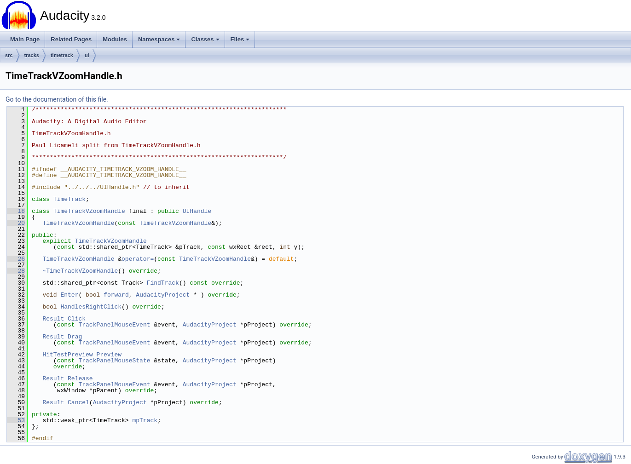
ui (87, 55)
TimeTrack (69, 199)
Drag (75, 336)
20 (16, 223)
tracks (31, 55)
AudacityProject (163, 295)
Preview (109, 354)
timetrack (62, 55)
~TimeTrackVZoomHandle (80, 271)
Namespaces (159, 39)
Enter (69, 295)
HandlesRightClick (91, 307)
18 (16, 211)
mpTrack (144, 420)
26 (16, 259)
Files (240, 39)
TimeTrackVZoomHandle (89, 211)
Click (77, 319)
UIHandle (197, 211)
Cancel (78, 402)
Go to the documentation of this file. (57, 99)
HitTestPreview (67, 354)
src (9, 55)
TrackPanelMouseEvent (114, 325)
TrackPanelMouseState (114, 360)
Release (80, 378)
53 (16, 420)
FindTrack (163, 283)
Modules (115, 39)
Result (53, 319)
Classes (205, 39)
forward (116, 295)
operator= (138, 259)
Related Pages (71, 39)
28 (16, 271)
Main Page (25, 39)
